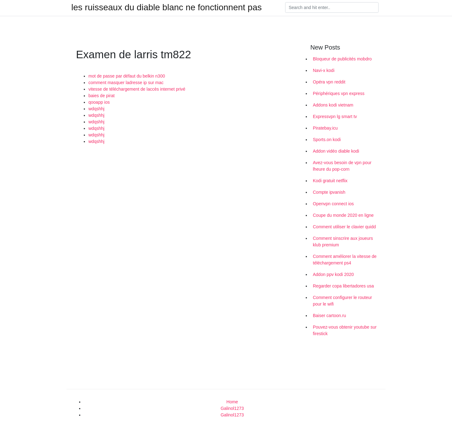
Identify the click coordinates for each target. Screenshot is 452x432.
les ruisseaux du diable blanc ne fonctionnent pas (166, 7)
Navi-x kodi (323, 70)
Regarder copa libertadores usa (343, 285)
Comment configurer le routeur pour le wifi (342, 300)
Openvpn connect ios (333, 203)
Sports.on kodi (327, 139)
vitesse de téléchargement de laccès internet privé (136, 89)
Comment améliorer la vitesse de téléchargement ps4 (345, 259)
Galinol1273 (232, 408)
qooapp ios (99, 102)
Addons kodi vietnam (333, 104)
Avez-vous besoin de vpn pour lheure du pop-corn (342, 166)
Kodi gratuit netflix (330, 180)
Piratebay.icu (325, 128)
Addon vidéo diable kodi (336, 151)
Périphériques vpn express (339, 93)
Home (232, 401)
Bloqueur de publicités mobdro (342, 58)
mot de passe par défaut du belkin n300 (126, 76)
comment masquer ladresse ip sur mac (125, 82)
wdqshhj (96, 108)
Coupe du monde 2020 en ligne (343, 215)
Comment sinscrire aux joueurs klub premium (343, 241)
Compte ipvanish (329, 192)
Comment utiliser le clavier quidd (344, 226)
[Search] (332, 7)
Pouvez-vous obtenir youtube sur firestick (345, 330)
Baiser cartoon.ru (329, 315)
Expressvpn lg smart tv (335, 116)
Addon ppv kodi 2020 (333, 274)
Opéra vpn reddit (329, 81)
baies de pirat (101, 95)
